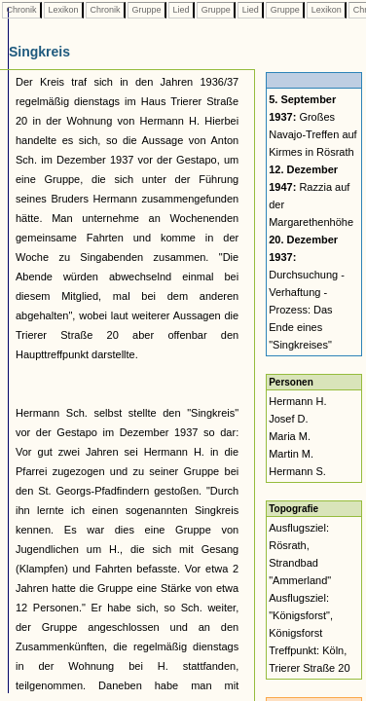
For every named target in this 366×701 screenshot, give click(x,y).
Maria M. (290, 436)
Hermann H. (297, 401)
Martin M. (291, 454)
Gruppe (146, 10)
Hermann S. (297, 471)
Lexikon (63, 10)
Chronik (21, 10)
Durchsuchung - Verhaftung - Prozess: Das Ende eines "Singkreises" (307, 292)
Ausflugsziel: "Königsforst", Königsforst (301, 615)
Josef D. (288, 418)
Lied (181, 10)
